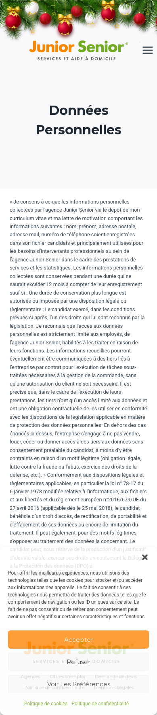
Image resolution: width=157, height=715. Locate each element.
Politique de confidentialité (100, 704)
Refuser (78, 662)
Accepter (78, 639)
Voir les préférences (78, 684)
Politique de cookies (45, 704)
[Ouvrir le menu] (147, 50)
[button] (145, 557)
